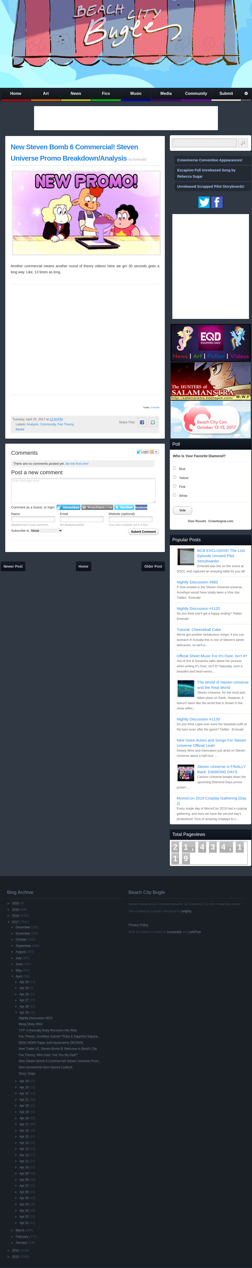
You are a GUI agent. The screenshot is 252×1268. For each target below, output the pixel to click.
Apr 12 (24, 1155)
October (21, 939)
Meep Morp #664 (31, 1024)
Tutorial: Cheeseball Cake (199, 629)
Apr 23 (24, 1087)
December (23, 927)
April (19, 976)
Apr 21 (24, 1099)
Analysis (32, 424)
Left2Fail (194, 932)
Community (196, 93)
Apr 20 (24, 1105)
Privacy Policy (138, 925)
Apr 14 (24, 1143)
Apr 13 (24, 1149)
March (20, 1230)
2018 (15, 915)
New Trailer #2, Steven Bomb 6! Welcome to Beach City (58, 1048)
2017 (15, 922)
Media (166, 93)
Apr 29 (24, 988)
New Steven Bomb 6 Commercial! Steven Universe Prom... (60, 1061)
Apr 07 (24, 1185)
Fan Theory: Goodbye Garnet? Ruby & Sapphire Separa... (59, 1036)
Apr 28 (24, 994)
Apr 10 (24, 1167)
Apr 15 (24, 1136)
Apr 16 (24, 1130)
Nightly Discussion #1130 (198, 719)
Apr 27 (24, 1000)
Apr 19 (24, 1112)
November (23, 933)
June (19, 964)
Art (46, 93)
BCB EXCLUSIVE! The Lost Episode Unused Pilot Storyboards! (221, 555)
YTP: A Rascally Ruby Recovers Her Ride (48, 1030)
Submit (226, 93)
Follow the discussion (154, 451)
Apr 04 (24, 1204)
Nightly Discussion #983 (197, 582)
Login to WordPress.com (97, 507)
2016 (15, 1250)
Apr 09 (24, 1173)
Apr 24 (24, 1081)
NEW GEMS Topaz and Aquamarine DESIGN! (51, 1042)
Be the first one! (77, 463)
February (22, 1236)
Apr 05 (24, 1198)
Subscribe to (37, 530)
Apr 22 (24, 1093)
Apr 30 (24, 982)
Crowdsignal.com (220, 521)
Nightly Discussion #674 (35, 1018)
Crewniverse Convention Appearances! (209, 160)
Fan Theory (65, 424)
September (23, 946)
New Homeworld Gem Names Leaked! (46, 1067)
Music (136, 93)
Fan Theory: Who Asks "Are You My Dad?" (48, 1055)
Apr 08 (24, 1179)
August (21, 952)
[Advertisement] (126, 118)
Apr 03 (24, 1210)
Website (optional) (122, 514)
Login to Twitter (124, 507)
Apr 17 (24, 1124)
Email (64, 514)
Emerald (155, 407)
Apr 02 (24, 1216)
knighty (187, 911)
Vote (182, 510)
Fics (106, 93)
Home (15, 93)
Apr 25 (24, 1012)
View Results (197, 521)
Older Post (153, 566)
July (18, 958)
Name (15, 514)
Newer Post (13, 566)
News (76, 93)
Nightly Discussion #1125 (198, 608)
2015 (15, 1256)
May (19, 970)
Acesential (174, 932)
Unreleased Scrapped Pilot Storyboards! (210, 186)
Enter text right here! (83, 490)
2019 (15, 909)
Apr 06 (24, 1192)
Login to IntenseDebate (68, 507)
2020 (15, 903)
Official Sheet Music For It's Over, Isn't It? (212, 656)
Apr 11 (24, 1161)
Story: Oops (27, 1073)
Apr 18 (24, 1118)
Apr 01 (24, 1223)
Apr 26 (24, 1006)
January (21, 1242)
